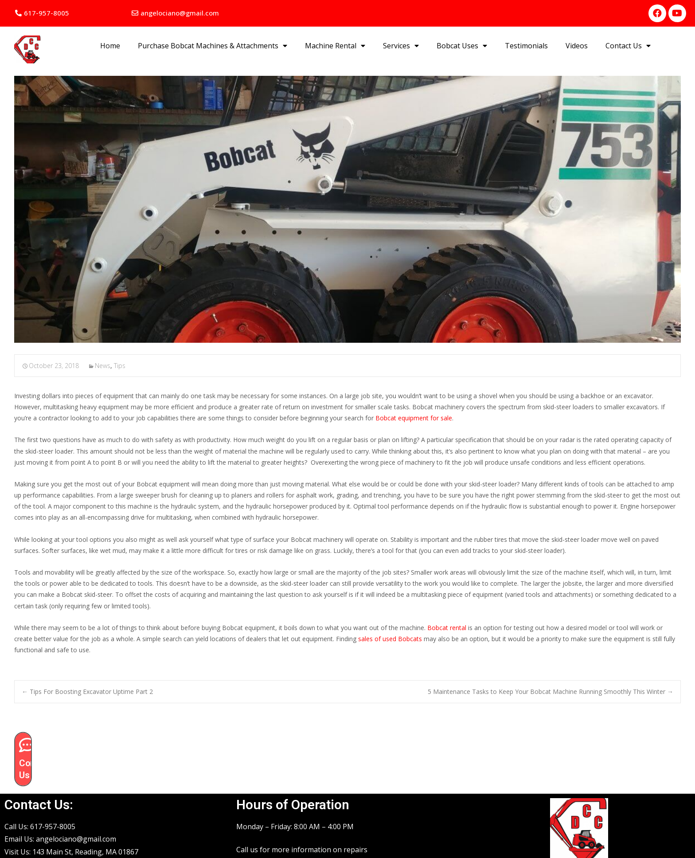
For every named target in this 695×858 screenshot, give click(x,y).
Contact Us (628, 46)
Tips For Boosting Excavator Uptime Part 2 (87, 691)
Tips (119, 365)
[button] (42, 13)
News (102, 365)
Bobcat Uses (462, 46)
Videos (577, 46)
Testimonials (526, 46)
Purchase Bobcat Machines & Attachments (212, 46)
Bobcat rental (446, 627)
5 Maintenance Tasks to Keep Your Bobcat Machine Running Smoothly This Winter (550, 691)
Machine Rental (335, 46)
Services (401, 46)
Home (110, 46)
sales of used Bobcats (390, 639)
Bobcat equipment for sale (413, 418)
